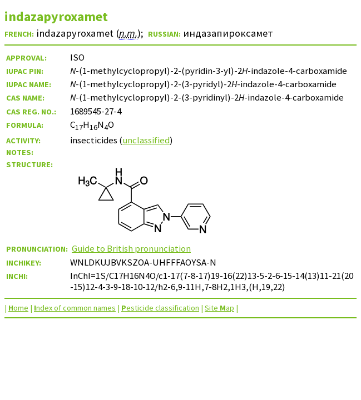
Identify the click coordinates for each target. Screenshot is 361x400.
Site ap (219, 308)
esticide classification (160, 308)
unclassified (146, 140)
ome (18, 308)
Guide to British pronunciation (131, 248)
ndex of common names (75, 308)
